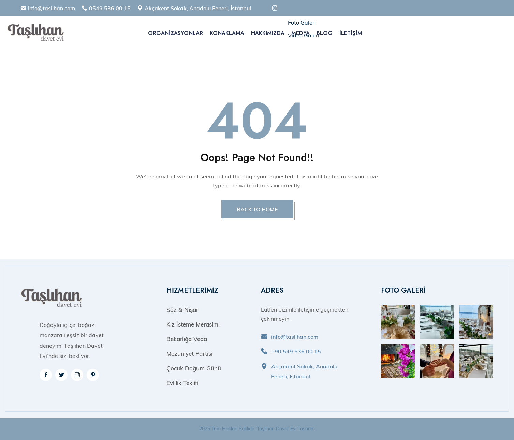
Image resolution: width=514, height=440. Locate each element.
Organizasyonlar (175, 33)
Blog (325, 33)
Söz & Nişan (183, 309)
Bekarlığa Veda (186, 339)
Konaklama (227, 33)
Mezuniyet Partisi (189, 353)
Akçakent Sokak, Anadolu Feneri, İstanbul (198, 8)
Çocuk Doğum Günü (193, 368)
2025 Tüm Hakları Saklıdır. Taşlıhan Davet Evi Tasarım (257, 429)
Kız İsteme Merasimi (193, 324)
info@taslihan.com (51, 8)
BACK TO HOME (257, 209)
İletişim (350, 33)
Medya (300, 33)
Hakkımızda (267, 33)
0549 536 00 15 (110, 8)
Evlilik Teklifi (182, 382)
